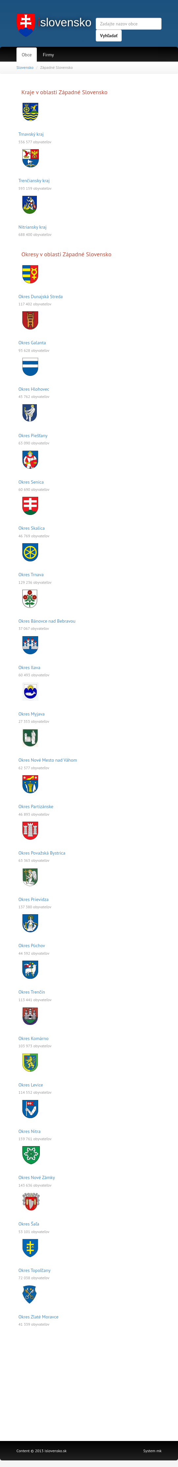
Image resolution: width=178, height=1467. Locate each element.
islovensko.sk (56, 1450)
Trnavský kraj (31, 134)
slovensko (64, 22)
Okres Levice (30, 1085)
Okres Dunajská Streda (40, 296)
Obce (27, 55)
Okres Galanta (32, 343)
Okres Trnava (31, 575)
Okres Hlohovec (33, 389)
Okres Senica (31, 482)
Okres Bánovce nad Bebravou (46, 621)
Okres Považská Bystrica (41, 853)
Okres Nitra (29, 1131)
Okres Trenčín (31, 992)
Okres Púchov (31, 945)
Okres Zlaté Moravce (38, 1317)
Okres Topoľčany (34, 1270)
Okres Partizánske (35, 806)
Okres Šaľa (28, 1224)
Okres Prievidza (33, 899)
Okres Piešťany (32, 435)
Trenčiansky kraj (34, 180)
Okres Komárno (33, 1038)
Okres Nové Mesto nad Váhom (47, 760)
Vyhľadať (108, 36)
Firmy (48, 55)
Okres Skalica (31, 528)
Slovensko (25, 67)
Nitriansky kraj (32, 227)
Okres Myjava (31, 714)
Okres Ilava (29, 667)
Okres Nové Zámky (36, 1177)
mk (159, 1450)
